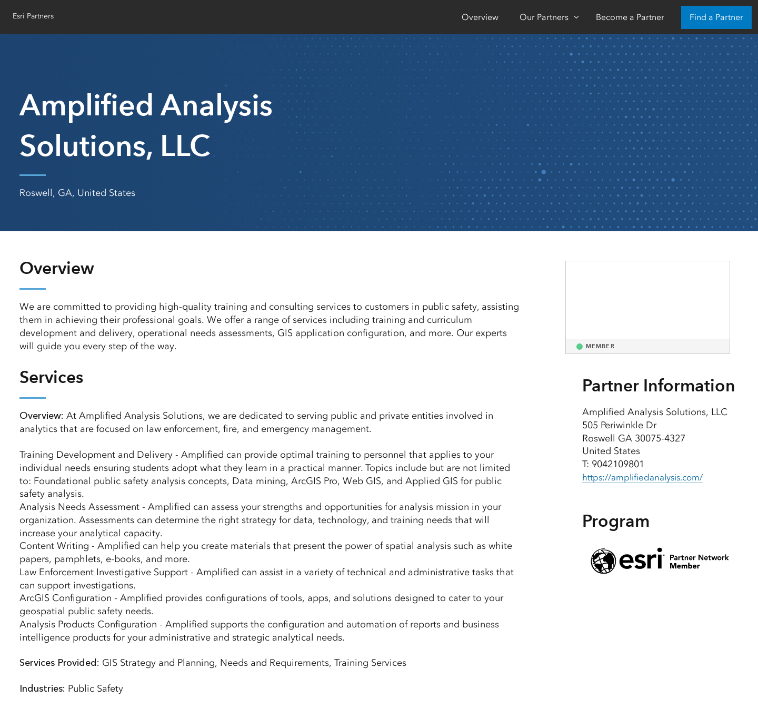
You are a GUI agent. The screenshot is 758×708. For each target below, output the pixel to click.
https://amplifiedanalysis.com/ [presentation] (648, 477)
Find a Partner (716, 17)
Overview (480, 17)
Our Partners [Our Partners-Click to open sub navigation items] (544, 17)
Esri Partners (36, 16)
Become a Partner (630, 17)
